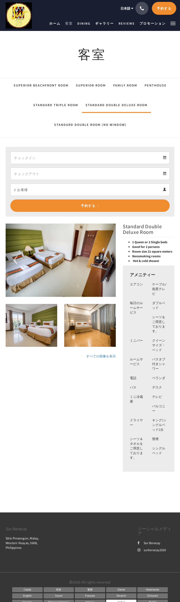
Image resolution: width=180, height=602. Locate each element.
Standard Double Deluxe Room (116, 105)
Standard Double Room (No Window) (90, 125)
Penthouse (156, 85)
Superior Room (91, 85)
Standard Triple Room (55, 105)
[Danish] (121, 589)
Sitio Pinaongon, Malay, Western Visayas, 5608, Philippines (22, 543)
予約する (88, 206)
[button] (173, 23)
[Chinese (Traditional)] (90, 589)
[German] (121, 595)
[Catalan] (27, 589)
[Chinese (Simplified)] (59, 589)
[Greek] (152, 595)
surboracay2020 (152, 550)
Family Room (125, 85)
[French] (90, 595)
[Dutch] (152, 589)
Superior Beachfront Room (41, 85)
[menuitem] (56, 23)
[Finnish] (59, 595)
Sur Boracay (149, 543)
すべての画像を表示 (101, 356)
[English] (27, 595)
